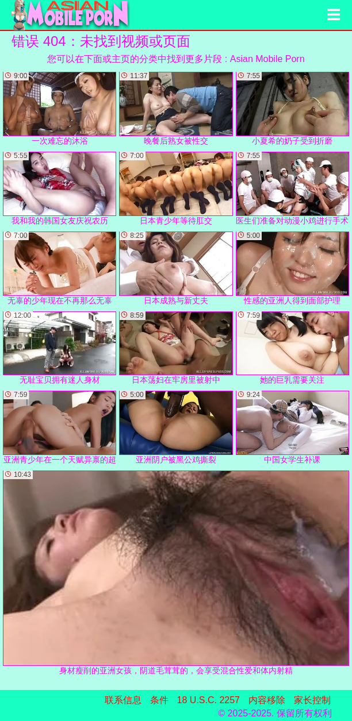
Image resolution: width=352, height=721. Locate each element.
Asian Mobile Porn (267, 59)
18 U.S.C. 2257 (208, 700)
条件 (159, 700)
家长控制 (312, 700)
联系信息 (123, 700)
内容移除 (266, 700)
